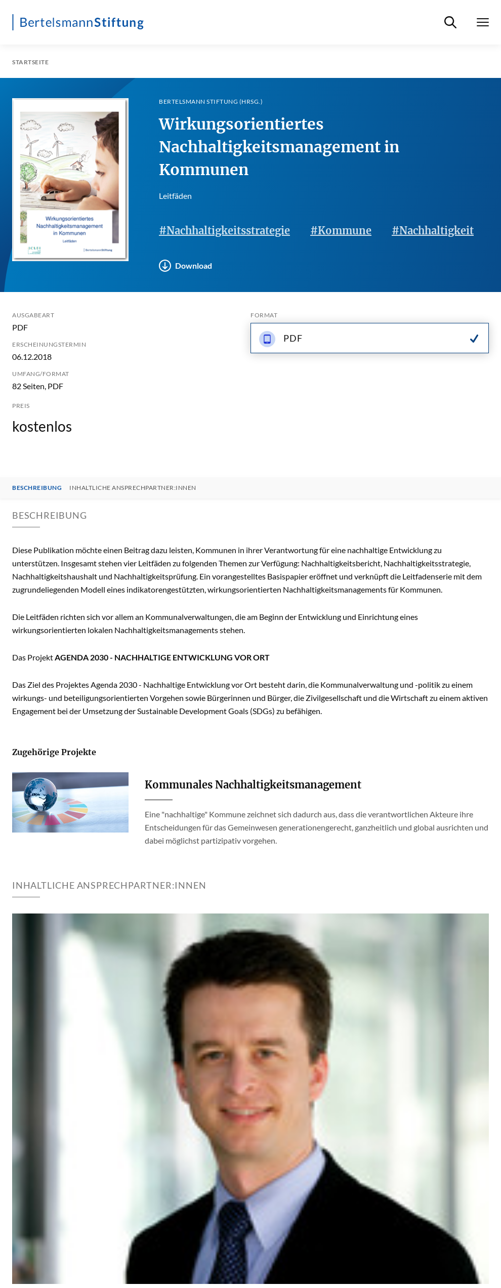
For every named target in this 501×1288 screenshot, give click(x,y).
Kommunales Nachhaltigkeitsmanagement (253, 784)
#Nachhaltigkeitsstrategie (224, 230)
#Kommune (340, 230)
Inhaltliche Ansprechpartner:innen (132, 488)
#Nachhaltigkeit (433, 230)
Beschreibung (37, 488)
